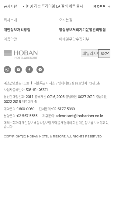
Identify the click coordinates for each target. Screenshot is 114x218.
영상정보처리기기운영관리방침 (82, 29)
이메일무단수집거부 (74, 39)
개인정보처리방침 (17, 29)
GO (104, 53)
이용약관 (10, 39)
